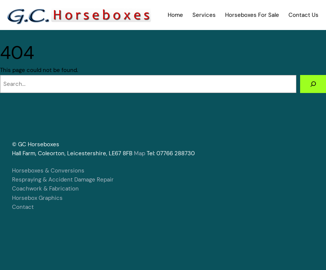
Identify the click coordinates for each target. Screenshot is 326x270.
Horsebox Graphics (37, 198)
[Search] (313, 84)
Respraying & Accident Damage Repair (63, 179)
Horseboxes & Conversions (48, 170)
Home (175, 15)
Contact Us (303, 15)
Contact (23, 207)
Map (139, 153)
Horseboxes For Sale (252, 15)
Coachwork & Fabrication (45, 188)
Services (204, 15)
